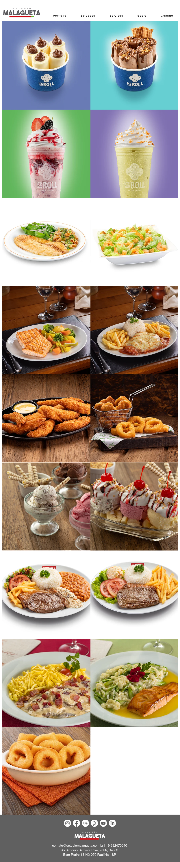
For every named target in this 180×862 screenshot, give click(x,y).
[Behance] (85, 823)
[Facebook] (76, 823)
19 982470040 (116, 845)
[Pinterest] (94, 823)
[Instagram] (67, 823)
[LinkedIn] (112, 823)
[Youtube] (103, 823)
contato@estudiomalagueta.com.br (77, 845)
